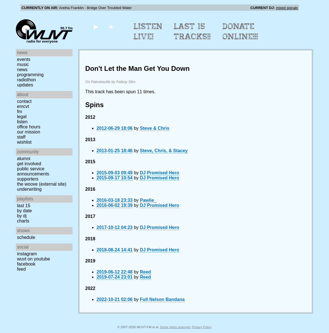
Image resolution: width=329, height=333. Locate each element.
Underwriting (29, 189)
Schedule (26, 237)
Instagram (27, 253)
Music (23, 64)
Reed (145, 272)
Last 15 (23, 205)
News (22, 69)
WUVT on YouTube (33, 258)
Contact (24, 101)
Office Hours (28, 126)
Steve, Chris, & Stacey (164, 150)
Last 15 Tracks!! (192, 31)
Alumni (23, 158)
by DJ (22, 215)
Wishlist (24, 142)
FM (19, 111)
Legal (22, 116)
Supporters (28, 179)
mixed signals (287, 8)
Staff (21, 137)
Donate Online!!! (240, 31)
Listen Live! (148, 31)
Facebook (26, 264)
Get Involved (29, 163)
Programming (30, 74)
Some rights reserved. (175, 327)
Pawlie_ (148, 200)
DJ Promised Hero (159, 172)
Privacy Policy (202, 327)
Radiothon (26, 79)
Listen (22, 121)
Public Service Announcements (33, 171)
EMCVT (23, 106)
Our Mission (28, 132)
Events (23, 59)
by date (24, 210)
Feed (21, 269)
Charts (23, 221)
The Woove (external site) (41, 184)
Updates (25, 84)
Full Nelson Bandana (162, 299)
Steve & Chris (154, 128)
